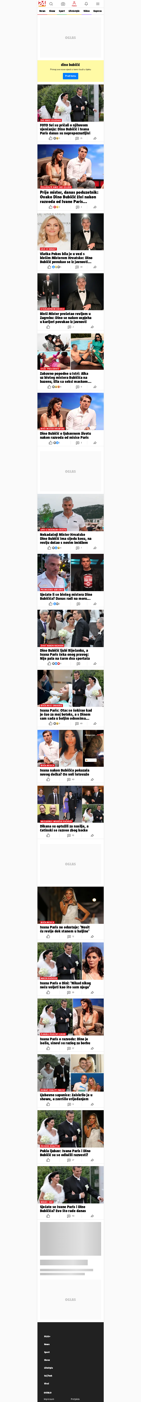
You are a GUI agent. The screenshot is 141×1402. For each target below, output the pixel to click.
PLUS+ (47, 1336)
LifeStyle (48, 1367)
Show (52, 11)
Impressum (49, 1399)
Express (97, 11)
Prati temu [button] (70, 76)
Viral (46, 1383)
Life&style (74, 11)
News (42, 11)
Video (86, 11)
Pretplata (75, 1399)
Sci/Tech (48, 1375)
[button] (51, 4)
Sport (62, 11)
